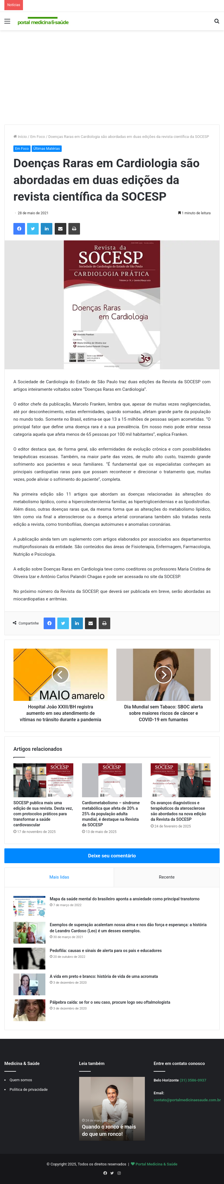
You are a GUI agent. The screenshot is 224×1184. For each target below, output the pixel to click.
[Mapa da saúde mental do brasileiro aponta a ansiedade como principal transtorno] (29, 907)
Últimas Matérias (46, 149)
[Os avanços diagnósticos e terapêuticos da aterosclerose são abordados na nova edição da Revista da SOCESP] (181, 780)
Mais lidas (59, 877)
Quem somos (21, 1080)
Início (20, 136)
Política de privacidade (29, 1089)
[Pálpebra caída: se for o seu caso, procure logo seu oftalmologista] (29, 1010)
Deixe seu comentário (112, 856)
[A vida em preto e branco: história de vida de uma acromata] (29, 984)
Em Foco (37, 136)
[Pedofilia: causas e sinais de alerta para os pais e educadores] (29, 958)
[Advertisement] (112, 79)
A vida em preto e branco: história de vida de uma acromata (104, 976)
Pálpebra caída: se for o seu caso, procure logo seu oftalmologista (110, 1002)
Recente (167, 877)
